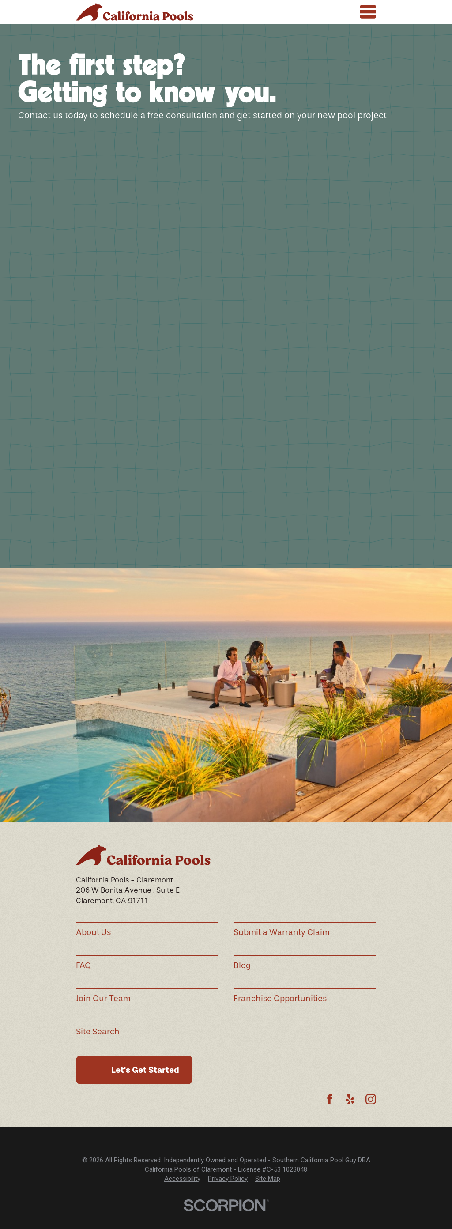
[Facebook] (329, 1099)
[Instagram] (370, 1099)
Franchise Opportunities (280, 998)
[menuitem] (182, 1179)
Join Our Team (103, 998)
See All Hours (262, 549)
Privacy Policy (228, 1179)
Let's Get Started (145, 1070)
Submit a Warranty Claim (282, 932)
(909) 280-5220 (169, 534)
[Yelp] (350, 1099)
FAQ (83, 965)
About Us (93, 932)
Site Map (267, 1179)
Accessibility (182, 1179)
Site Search (98, 1032)
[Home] (134, 12)
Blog (242, 965)
